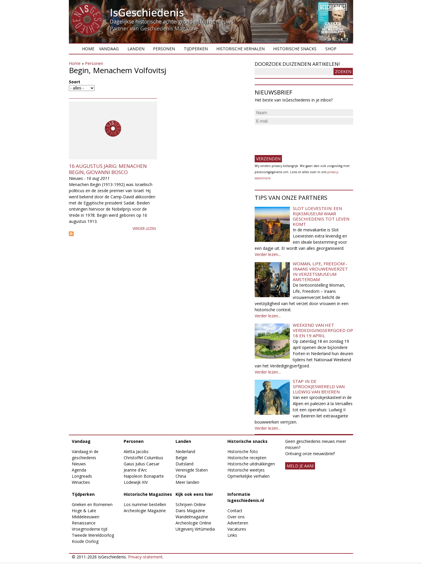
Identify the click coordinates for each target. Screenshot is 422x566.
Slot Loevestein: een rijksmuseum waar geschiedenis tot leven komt (321, 216)
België (181, 457)
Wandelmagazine (192, 516)
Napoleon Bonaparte (144, 476)
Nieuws (79, 464)
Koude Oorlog (85, 541)
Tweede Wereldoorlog (93, 535)
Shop (330, 48)
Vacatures (236, 529)
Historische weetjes (246, 470)
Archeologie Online (193, 523)
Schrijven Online (191, 504)
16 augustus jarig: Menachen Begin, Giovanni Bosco (108, 169)
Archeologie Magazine (145, 510)
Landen (135, 48)
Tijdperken (196, 48)
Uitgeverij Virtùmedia (195, 529)
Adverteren (237, 523)
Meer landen (187, 482)
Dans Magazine (190, 510)
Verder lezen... (268, 254)
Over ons (236, 516)
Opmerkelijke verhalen (248, 476)
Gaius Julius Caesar (141, 464)
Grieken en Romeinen (92, 504)
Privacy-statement (145, 557)
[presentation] (299, 137)
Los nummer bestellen (145, 504)
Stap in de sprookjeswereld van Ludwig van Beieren (319, 386)
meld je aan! (300, 466)
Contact (234, 510)
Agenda (79, 470)
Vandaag (109, 48)
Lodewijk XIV (136, 482)
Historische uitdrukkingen (251, 464)
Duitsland (184, 464)
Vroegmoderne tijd (89, 529)
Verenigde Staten (192, 470)
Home (88, 48)
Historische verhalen (240, 48)
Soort (74, 82)
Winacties (81, 482)
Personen (164, 48)
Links (232, 535)
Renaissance (84, 523)
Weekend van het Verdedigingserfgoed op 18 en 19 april (323, 330)
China (181, 476)
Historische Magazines (148, 494)
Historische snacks (294, 48)
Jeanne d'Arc (135, 470)
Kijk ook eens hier (194, 494)
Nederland (185, 451)
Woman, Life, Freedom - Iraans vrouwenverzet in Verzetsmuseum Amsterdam (320, 271)
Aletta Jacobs (136, 451)
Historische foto (242, 451)
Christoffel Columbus (143, 457)
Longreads (82, 476)
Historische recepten (246, 457)
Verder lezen (144, 228)
